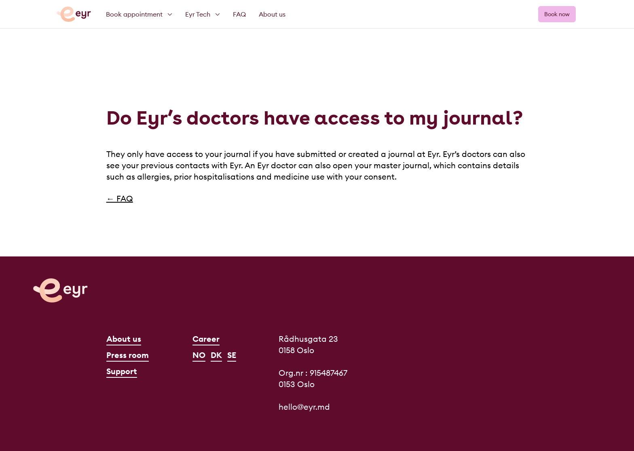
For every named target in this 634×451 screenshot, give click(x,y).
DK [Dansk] (216, 355)
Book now (557, 14)
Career (206, 339)
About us (123, 339)
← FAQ (119, 198)
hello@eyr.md (304, 407)
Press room (127, 355)
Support (121, 371)
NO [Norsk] (198, 355)
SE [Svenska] (231, 355)
